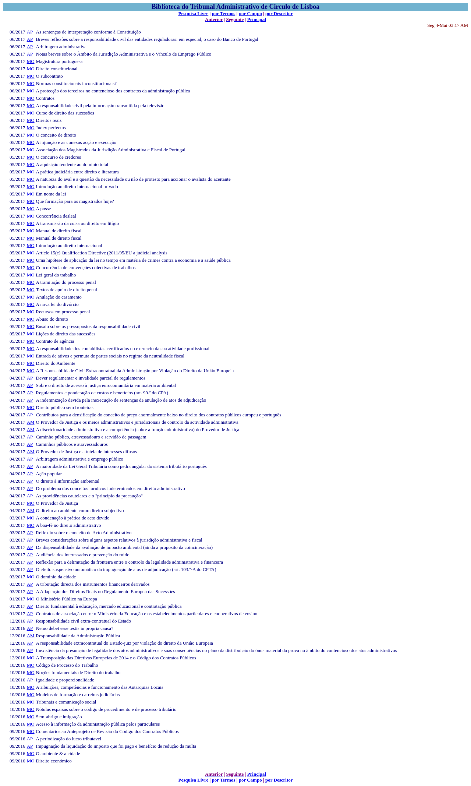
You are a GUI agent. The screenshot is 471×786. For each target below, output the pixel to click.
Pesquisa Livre (193, 13)
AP (30, 32)
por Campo (250, 13)
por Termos (224, 13)
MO (31, 61)
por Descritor (279, 13)
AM (31, 422)
